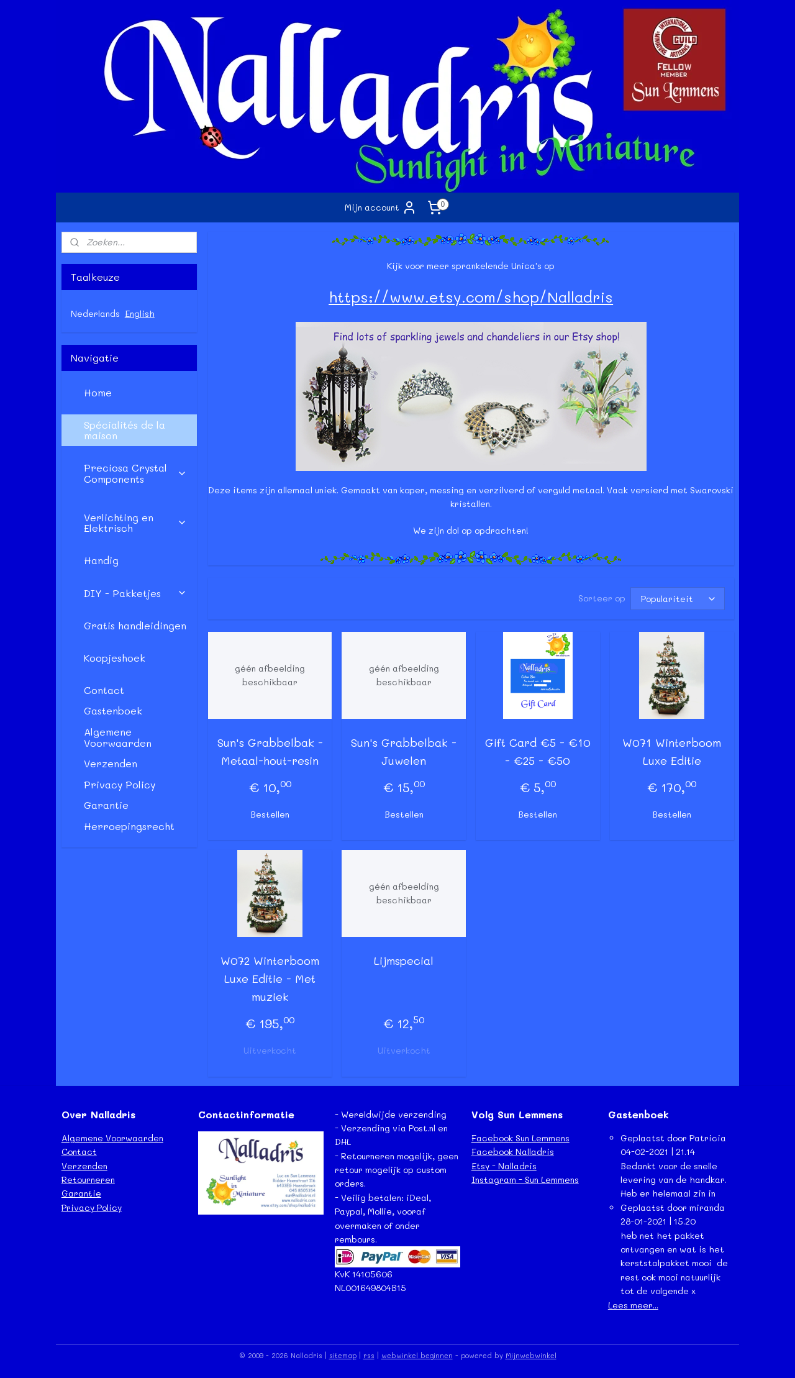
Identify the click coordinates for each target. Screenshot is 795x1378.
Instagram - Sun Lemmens (525, 1179)
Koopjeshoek (114, 657)
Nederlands (95, 313)
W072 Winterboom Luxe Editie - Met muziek (269, 978)
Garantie (106, 804)
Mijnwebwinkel (531, 1355)
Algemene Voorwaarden (118, 737)
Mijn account (381, 207)
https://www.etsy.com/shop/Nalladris (471, 296)
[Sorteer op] (677, 598)
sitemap (343, 1355)
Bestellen (269, 814)
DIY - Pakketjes (135, 593)
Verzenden (110, 763)
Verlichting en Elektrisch (135, 523)
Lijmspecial (404, 960)
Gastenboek (113, 710)
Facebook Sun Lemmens (520, 1138)
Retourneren (88, 1179)
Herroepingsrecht (129, 826)
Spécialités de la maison (124, 430)
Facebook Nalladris (512, 1151)
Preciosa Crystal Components (135, 473)
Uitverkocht (269, 1050)
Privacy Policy (119, 784)
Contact (104, 689)
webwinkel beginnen (417, 1355)
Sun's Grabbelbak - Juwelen (404, 751)
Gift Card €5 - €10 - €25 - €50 (538, 751)
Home (98, 392)
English (140, 313)
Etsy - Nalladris (504, 1166)
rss (369, 1355)
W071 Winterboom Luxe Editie (671, 751)
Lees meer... (633, 1305)
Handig (101, 560)
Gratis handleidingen (135, 625)
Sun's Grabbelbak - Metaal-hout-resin (269, 751)
